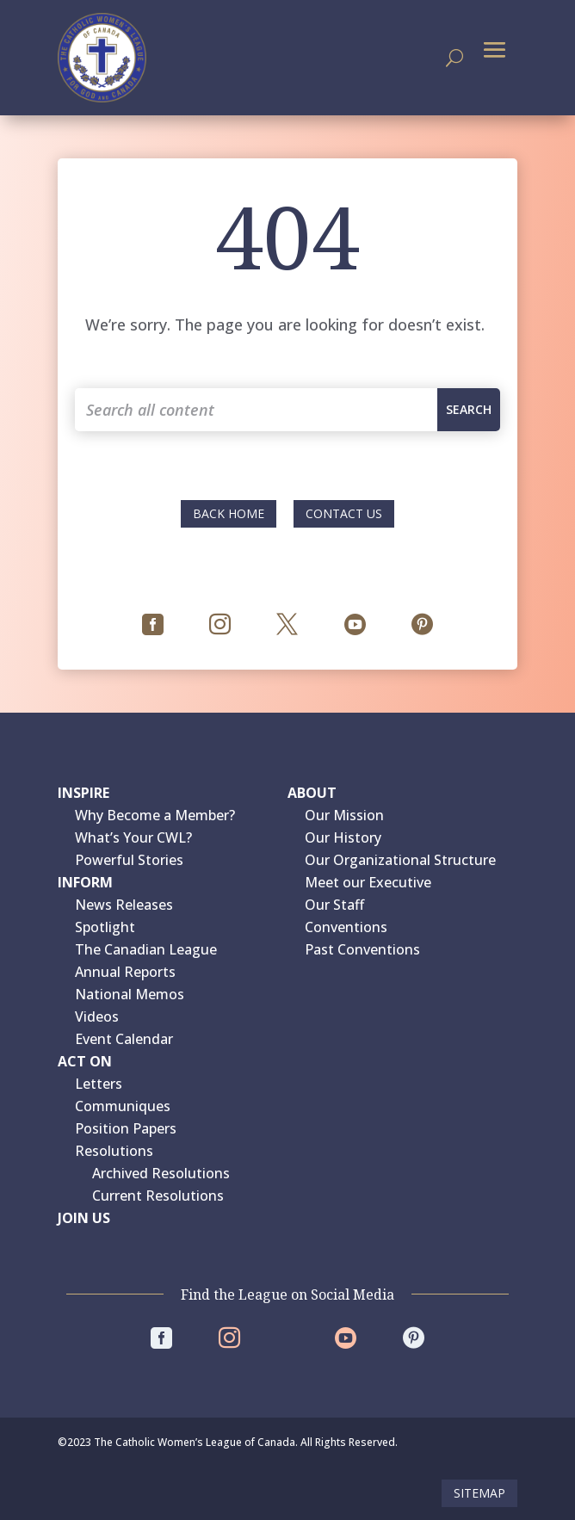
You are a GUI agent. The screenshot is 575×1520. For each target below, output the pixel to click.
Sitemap (479, 1493)
